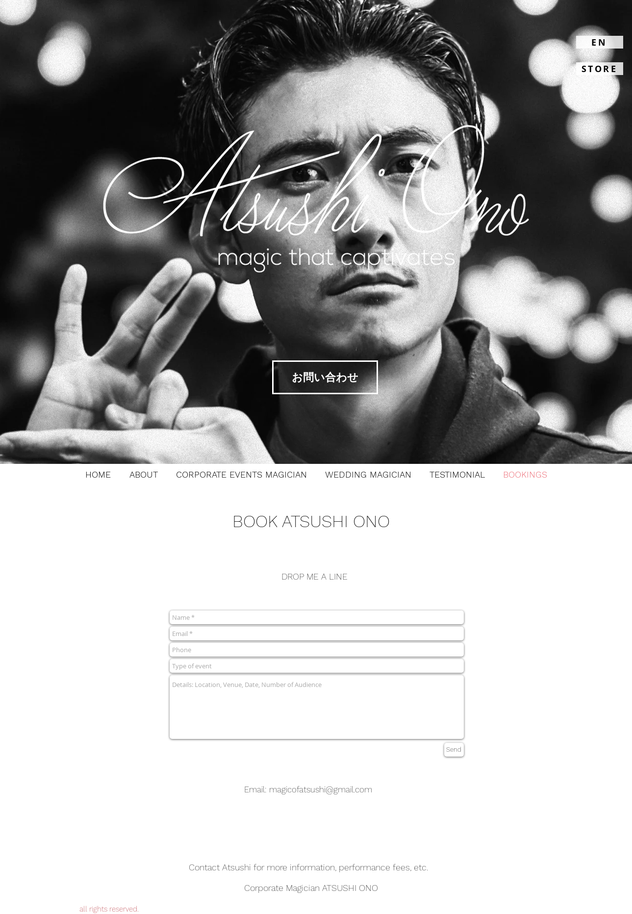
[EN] (599, 42)
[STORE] (599, 68)
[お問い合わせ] (325, 377)
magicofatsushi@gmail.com (320, 789)
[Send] (454, 750)
